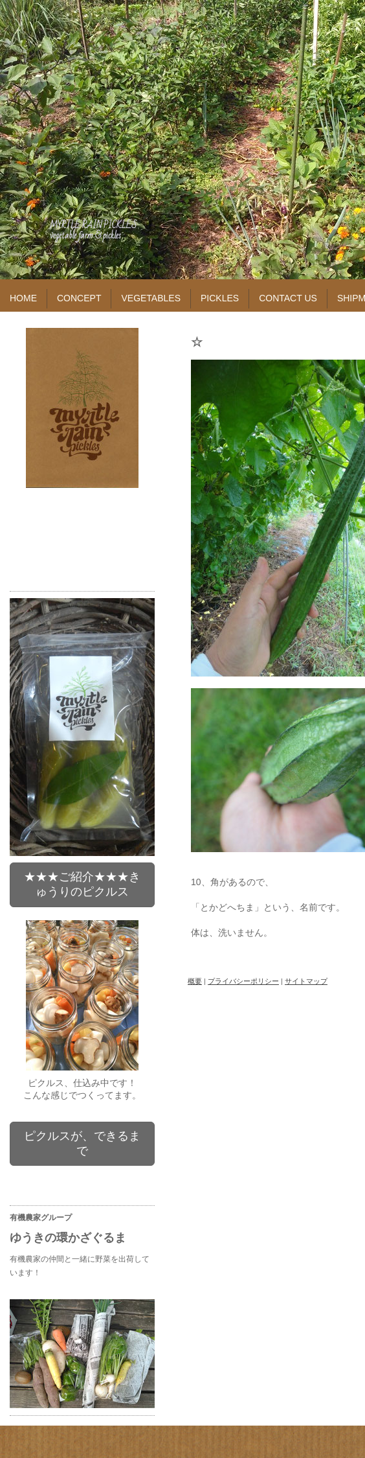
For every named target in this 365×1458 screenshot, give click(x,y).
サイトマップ (306, 981)
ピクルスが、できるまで (82, 1143)
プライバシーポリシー (243, 981)
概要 (195, 981)
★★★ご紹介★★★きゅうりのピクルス (82, 884)
